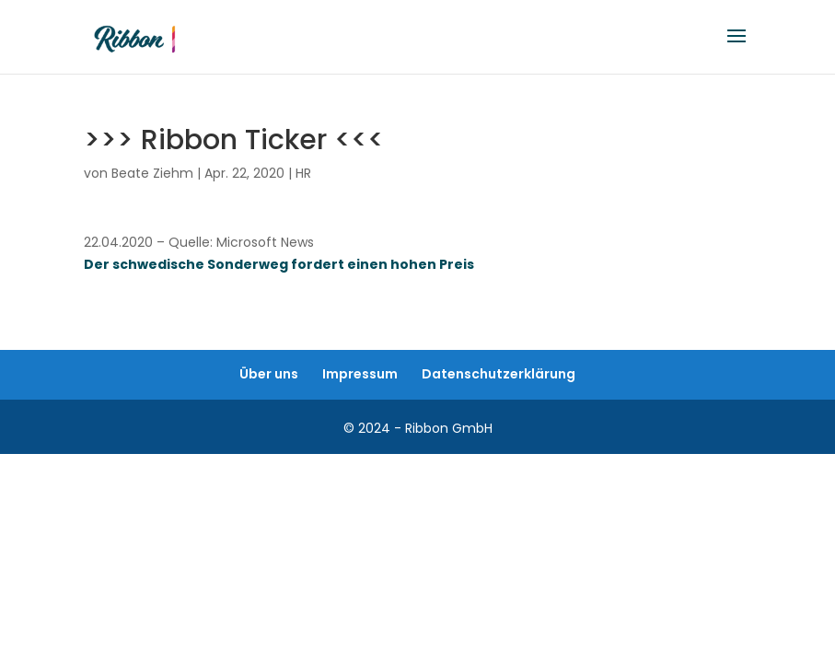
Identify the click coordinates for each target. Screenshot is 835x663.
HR (303, 173)
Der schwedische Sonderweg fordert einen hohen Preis (279, 264)
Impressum (360, 374)
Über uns (268, 374)
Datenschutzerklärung (498, 374)
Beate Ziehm (152, 173)
